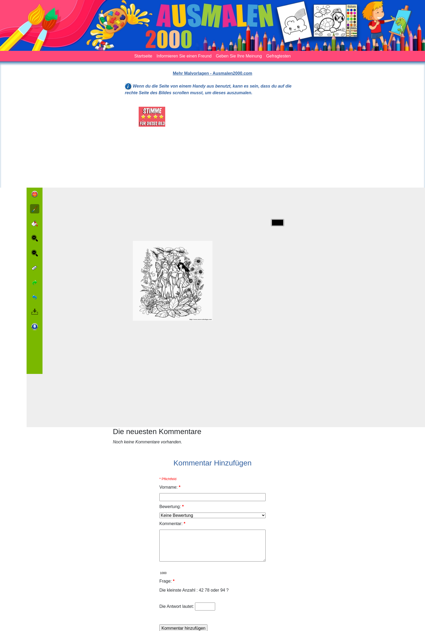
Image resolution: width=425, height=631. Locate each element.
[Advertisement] (242, 144)
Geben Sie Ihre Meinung (239, 56)
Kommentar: (172, 523)
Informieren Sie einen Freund (183, 56)
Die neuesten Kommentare (157, 431)
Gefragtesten (278, 56)
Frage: (167, 581)
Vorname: (169, 487)
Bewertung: (171, 506)
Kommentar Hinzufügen (212, 463)
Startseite (143, 56)
